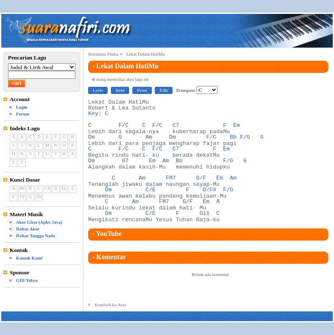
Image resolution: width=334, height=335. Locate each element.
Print (142, 90)
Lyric (98, 90)
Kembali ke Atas (110, 305)
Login (21, 107)
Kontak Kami (29, 258)
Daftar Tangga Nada (35, 235)
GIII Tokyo (27, 280)
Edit (163, 90)
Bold (120, 90)
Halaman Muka (103, 54)
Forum (22, 114)
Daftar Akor (28, 229)
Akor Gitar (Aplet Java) (39, 222)
